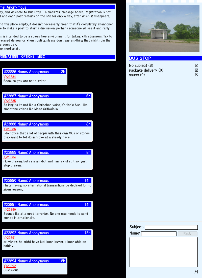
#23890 (10, 180)
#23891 (10, 204)
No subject (138, 65)
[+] (195, 271)
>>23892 (10, 266)
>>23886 (10, 129)
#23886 (10, 72)
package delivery (143, 70)
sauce (134, 75)
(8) (150, 65)
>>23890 (10, 209)
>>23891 (10, 237)
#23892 (10, 233)
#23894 (10, 261)
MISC (41, 56)
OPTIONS (27, 56)
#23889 (10, 152)
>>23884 (10, 76)
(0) (161, 70)
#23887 (10, 96)
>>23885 (10, 100)
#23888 (10, 124)
